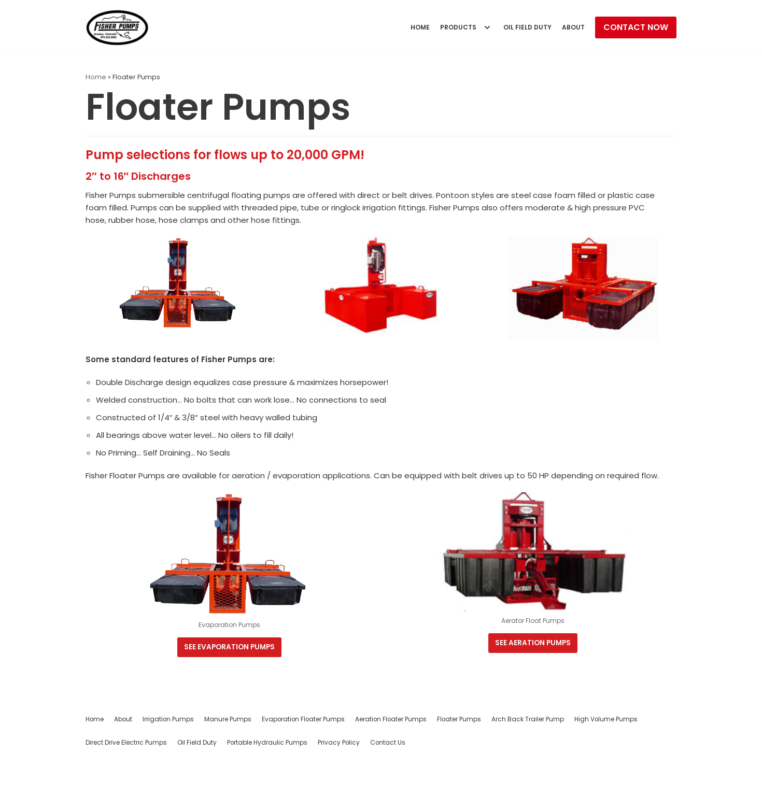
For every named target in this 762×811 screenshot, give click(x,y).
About (572, 27)
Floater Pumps (459, 769)
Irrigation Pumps (168, 769)
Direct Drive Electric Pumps (126, 793)
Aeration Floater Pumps (391, 769)
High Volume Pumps (606, 769)
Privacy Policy (339, 793)
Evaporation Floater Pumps (303, 769)
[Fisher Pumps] (117, 27)
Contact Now (635, 27)
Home (408, 27)
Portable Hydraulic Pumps (267, 793)
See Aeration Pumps (533, 691)
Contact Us (387, 793)
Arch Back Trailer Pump (527, 769)
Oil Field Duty (523, 27)
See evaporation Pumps (229, 695)
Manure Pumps (227, 769)
